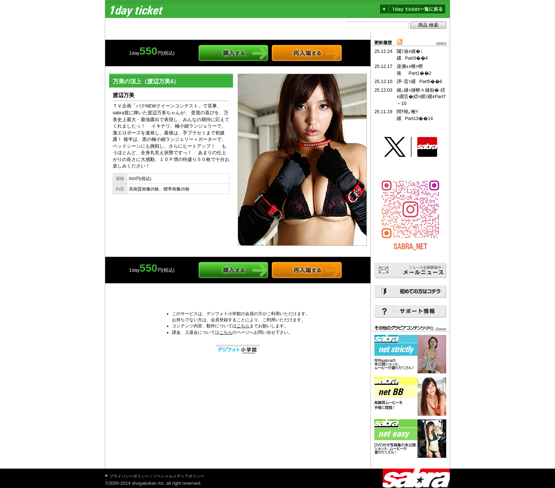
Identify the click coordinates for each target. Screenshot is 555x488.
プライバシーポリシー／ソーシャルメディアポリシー (156, 476)
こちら (243, 325)
